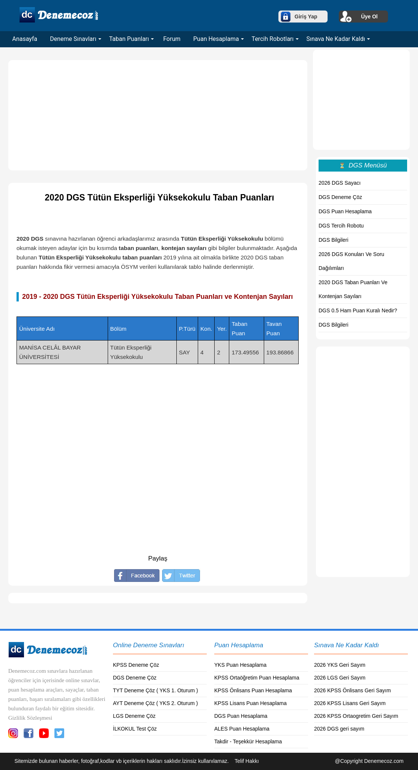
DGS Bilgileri (333, 240)
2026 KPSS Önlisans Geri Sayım (352, 690)
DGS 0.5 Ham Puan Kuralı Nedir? (358, 310)
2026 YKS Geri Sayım (339, 665)
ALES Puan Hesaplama (241, 729)
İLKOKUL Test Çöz (135, 729)
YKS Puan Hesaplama (240, 665)
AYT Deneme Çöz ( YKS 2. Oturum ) (155, 703)
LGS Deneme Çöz (134, 716)
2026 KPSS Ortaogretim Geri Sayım (356, 716)
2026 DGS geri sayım (339, 729)
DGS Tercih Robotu (341, 226)
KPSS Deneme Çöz (136, 665)
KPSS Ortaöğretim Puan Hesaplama (256, 678)
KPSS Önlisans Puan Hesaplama (253, 690)
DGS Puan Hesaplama (345, 211)
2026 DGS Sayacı (340, 183)
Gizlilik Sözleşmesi (30, 718)
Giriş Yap (306, 17)
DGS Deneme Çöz (340, 197)
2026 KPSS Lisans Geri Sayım (350, 703)
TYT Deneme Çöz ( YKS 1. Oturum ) (155, 690)
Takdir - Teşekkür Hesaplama (248, 741)
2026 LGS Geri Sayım (339, 678)
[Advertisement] (158, 115)
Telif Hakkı (247, 761)
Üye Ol (369, 17)
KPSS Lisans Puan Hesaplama (250, 703)
